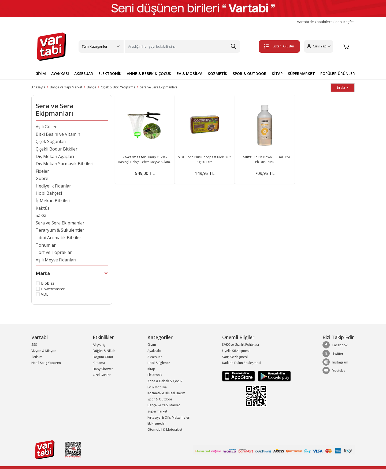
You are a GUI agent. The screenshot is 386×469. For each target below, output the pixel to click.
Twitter (332, 353)
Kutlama (99, 363)
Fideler (42, 171)
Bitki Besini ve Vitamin (58, 134)
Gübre (42, 178)
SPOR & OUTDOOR (249, 73)
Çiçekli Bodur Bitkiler (56, 149)
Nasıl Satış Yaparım (46, 363)
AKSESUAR (83, 73)
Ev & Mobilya (157, 387)
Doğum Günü (103, 357)
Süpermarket (157, 411)
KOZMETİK (217, 73)
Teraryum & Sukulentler (60, 230)
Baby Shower (103, 369)
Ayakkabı (154, 350)
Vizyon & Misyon (43, 350)
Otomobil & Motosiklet (164, 429)
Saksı (41, 215)
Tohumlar (46, 245)
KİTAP (277, 73)
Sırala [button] (341, 87)
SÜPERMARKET (301, 73)
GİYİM (40, 73)
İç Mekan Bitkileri (53, 201)
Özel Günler (102, 375)
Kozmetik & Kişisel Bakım (166, 393)
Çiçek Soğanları (51, 141)
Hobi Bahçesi (49, 193)
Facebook (334, 345)
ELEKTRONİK (109, 73)
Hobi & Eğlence (158, 363)
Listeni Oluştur (278, 46)
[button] (317, 46)
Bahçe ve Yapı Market (66, 87)
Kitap (151, 369)
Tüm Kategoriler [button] (94, 46)
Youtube (333, 370)
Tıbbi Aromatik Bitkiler (58, 238)
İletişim (36, 357)
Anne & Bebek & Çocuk (164, 381)
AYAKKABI (60, 73)
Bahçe (91, 87)
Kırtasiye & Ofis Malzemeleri (168, 417)
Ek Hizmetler (156, 423)
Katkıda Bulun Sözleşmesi (241, 363)
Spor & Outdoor (159, 399)
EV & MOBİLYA (189, 73)
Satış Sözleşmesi (235, 357)
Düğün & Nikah (104, 350)
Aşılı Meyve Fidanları (56, 260)
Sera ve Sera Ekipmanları (158, 87)
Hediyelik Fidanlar (53, 186)
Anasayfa (38, 87)
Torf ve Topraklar (54, 252)
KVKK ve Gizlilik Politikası (240, 344)
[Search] (182, 46)
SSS (34, 344)
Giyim (151, 344)
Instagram (335, 362)
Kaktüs (43, 208)
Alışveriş (99, 344)
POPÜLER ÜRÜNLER (337, 73)
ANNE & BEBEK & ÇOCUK (149, 73)
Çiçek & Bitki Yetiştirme (118, 87)
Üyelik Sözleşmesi (236, 350)
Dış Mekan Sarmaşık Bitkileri (64, 164)
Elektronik (154, 375)
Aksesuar (154, 357)
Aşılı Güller (46, 127)
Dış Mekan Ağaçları (55, 156)
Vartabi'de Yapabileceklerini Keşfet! (326, 22)
